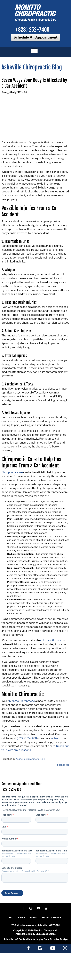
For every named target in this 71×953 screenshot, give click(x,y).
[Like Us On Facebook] (24, 908)
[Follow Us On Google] (30, 908)
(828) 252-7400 (32, 29)
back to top (63, 764)
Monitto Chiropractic (22, 701)
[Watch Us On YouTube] (38, 908)
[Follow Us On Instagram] (46, 908)
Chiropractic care (12, 472)
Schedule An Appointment (35, 37)
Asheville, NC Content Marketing (21, 939)
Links (21, 917)
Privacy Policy (51, 917)
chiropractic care (50, 640)
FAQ (11, 917)
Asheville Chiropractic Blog (30, 759)
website (55, 738)
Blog (33, 917)
